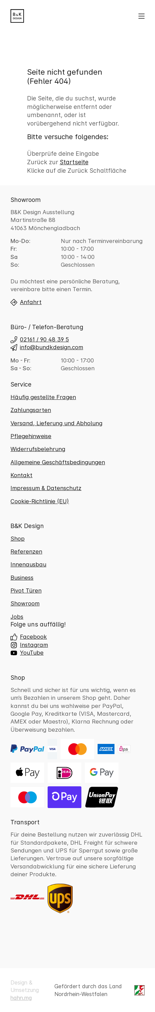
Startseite (74, 162)
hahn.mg (21, 997)
